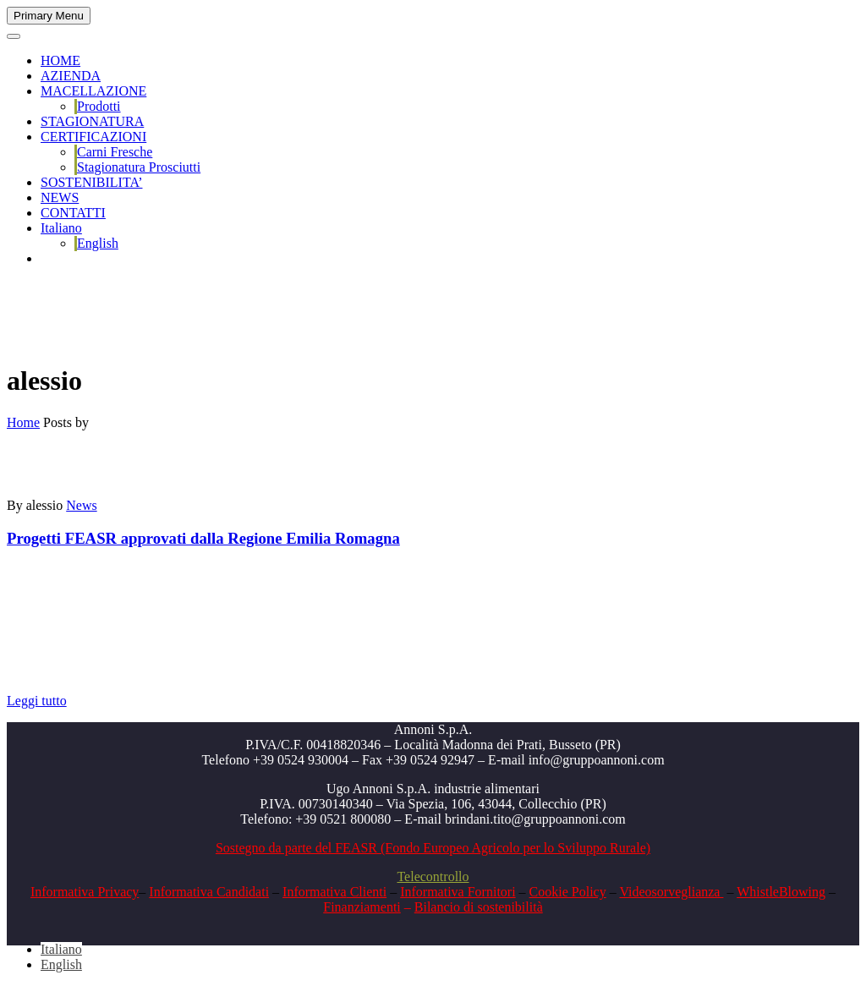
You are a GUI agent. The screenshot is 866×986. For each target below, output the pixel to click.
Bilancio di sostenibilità (478, 907)
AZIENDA (71, 75)
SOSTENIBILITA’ (91, 182)
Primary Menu (49, 15)
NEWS (60, 197)
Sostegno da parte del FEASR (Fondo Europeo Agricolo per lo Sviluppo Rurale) (433, 848)
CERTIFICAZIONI (93, 136)
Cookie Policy (567, 892)
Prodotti (99, 106)
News (81, 505)
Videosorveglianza (671, 892)
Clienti (367, 892)
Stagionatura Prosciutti (138, 167)
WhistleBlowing (781, 892)
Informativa (181, 892)
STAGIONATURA (92, 121)
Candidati (241, 892)
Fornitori (490, 892)
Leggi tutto (37, 700)
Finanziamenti (362, 907)
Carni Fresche (114, 152)
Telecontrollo (433, 876)
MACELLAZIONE (93, 91)
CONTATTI (73, 212)
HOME (60, 60)
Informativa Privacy (84, 892)
